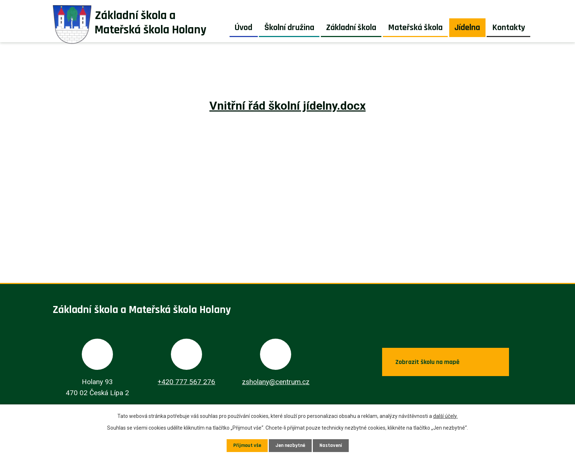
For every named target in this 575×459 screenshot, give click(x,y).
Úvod (243, 27)
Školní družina (289, 27)
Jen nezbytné (290, 445)
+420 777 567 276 (186, 382)
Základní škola (351, 27)
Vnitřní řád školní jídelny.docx (287, 106)
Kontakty (508, 27)
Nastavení (330, 445)
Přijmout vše (247, 445)
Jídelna (467, 27)
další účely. (445, 416)
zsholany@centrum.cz (276, 382)
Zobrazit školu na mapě (427, 362)
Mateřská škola (415, 27)
